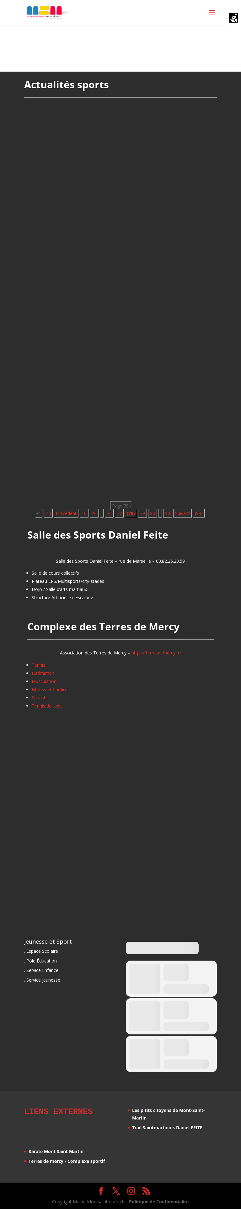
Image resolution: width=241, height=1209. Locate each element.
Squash (39, 698)
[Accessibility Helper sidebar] (233, 18)
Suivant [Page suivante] (182, 513)
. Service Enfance (41, 970)
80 (152, 513)
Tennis (38, 665)
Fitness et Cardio (49, 689)
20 (94, 513)
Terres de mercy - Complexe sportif (67, 1160)
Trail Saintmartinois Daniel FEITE (167, 1127)
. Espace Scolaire (41, 951)
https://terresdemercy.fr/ (156, 653)
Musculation (44, 681)
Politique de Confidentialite (159, 1201)
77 (119, 513)
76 (109, 513)
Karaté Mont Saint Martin (56, 1150)
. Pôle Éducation (40, 961)
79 (142, 513)
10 (84, 513)
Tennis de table (47, 706)
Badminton (43, 673)
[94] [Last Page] (199, 513)
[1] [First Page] (48, 513)
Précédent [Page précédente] (66, 513)
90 (167, 513)
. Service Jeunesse (42, 980)
